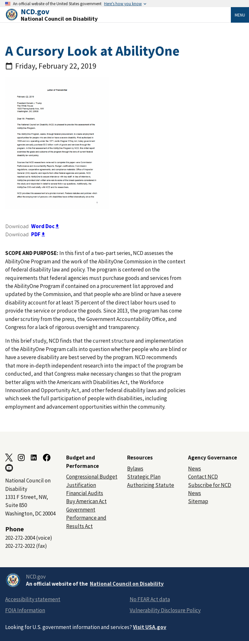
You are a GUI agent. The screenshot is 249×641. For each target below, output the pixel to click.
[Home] (118, 15)
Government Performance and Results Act (86, 518)
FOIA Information (25, 610)
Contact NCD (203, 476)
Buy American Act (86, 501)
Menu (240, 15)
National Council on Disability (127, 583)
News (194, 468)
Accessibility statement (32, 599)
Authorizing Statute (150, 485)
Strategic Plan (143, 476)
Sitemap (198, 501)
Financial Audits (84, 493)
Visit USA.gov (149, 627)
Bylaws (135, 468)
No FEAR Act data (150, 599)
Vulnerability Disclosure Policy (165, 610)
